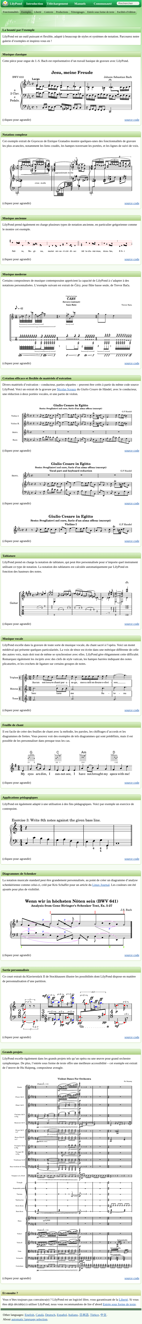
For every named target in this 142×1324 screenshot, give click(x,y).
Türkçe (94, 1314)
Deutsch (50, 1314)
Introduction (34, 3)
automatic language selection (29, 1319)
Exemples (26, 12)
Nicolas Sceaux (66, 389)
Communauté (103, 3)
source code (131, 119)
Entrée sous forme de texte (119, 1304)
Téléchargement (57, 3)
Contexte (48, 12)
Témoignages (78, 12)
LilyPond (16, 3)
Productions (62, 12)
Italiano (73, 1314)
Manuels (80, 3)
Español (62, 1314)
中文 (103, 1314)
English (29, 1314)
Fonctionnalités (11, 12)
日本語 (84, 1314)
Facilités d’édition (126, 12)
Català (40, 1314)
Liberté (123, 1299)
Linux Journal (101, 884)
